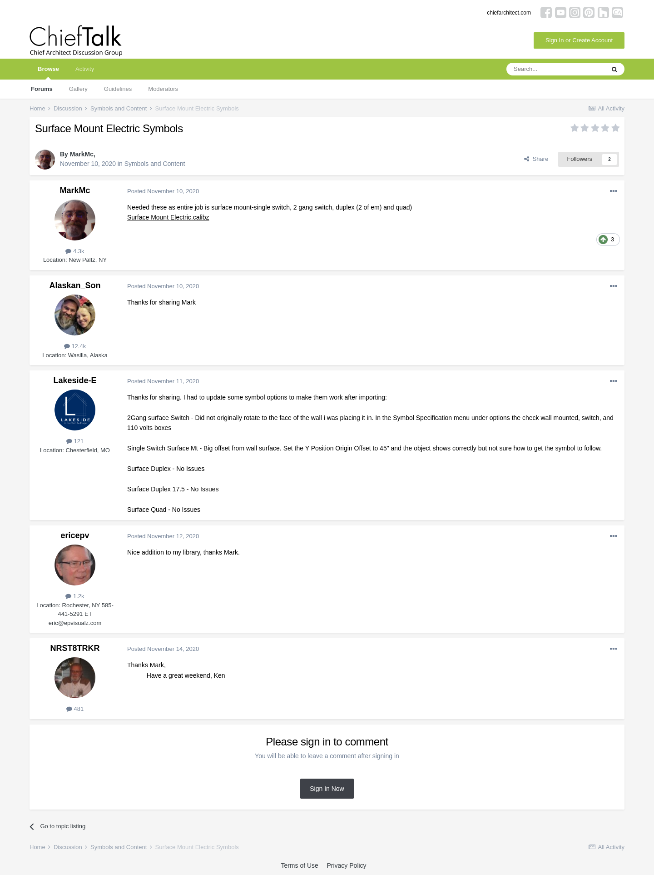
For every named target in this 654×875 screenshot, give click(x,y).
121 (75, 441)
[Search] (555, 69)
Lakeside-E (74, 380)
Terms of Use (299, 865)
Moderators (163, 88)
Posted (163, 191)
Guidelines (118, 88)
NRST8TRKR (74, 648)
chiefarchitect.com (509, 13)
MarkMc (82, 154)
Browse (48, 72)
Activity (84, 68)
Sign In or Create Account (579, 40)
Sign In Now (327, 788)
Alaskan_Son (74, 285)
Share (536, 158)
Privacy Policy (346, 865)
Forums (42, 88)
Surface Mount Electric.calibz (168, 217)
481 (75, 708)
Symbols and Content (154, 163)
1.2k (74, 596)
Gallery (78, 88)
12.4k (75, 346)
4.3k (74, 251)
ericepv (74, 535)
